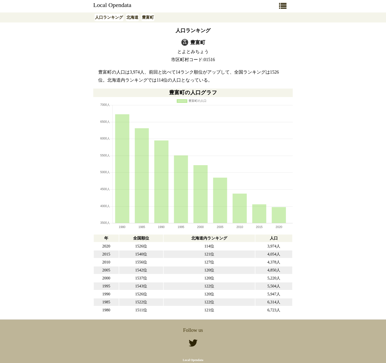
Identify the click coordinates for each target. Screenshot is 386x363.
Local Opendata (112, 5)
